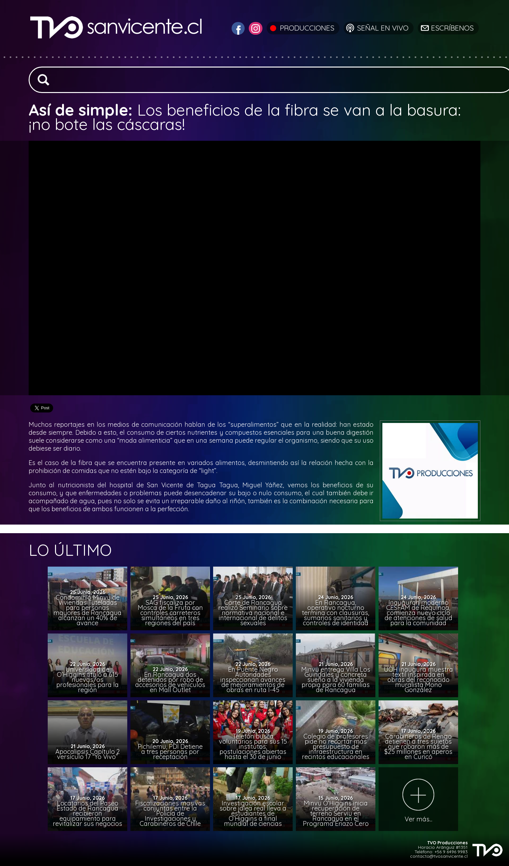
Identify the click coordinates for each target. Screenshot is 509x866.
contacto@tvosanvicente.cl (439, 856)
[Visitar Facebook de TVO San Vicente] (237, 27)
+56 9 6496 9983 (451, 852)
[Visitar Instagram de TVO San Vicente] (255, 27)
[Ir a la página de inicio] (117, 52)
